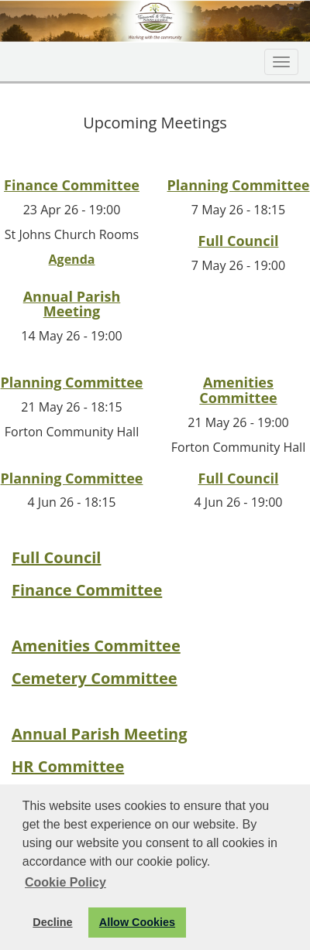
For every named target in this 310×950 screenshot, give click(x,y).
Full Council (238, 240)
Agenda (72, 259)
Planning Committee (238, 185)
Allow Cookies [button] (137, 922)
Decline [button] (52, 922)
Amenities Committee (238, 390)
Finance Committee (72, 185)
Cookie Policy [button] (65, 882)
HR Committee (68, 766)
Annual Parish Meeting (72, 304)
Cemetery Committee (94, 678)
